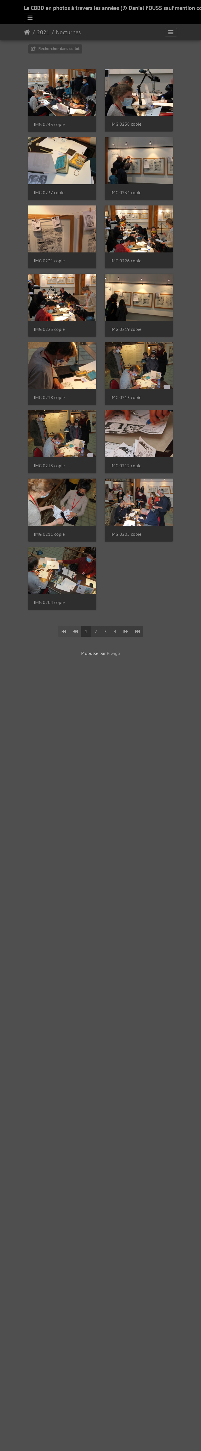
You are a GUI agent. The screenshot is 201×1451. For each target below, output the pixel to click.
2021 (43, 32)
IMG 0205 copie (49, 1012)
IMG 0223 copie (49, 534)
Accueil (27, 32)
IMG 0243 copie (49, 124)
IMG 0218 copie (49, 670)
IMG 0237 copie (49, 260)
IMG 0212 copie (49, 875)
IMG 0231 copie (49, 397)
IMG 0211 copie (49, 943)
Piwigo (113, 1131)
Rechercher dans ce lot (55, 48)
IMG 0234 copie (49, 329)
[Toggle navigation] (30, 18)
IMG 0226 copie (49, 465)
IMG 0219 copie (49, 602)
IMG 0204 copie (49, 1080)
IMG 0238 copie (49, 192)
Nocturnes (68, 32)
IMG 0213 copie (49, 738)
